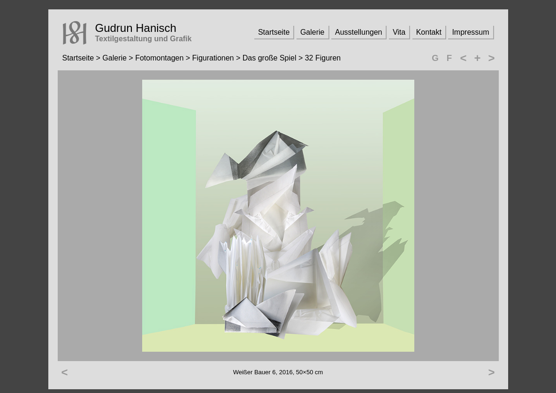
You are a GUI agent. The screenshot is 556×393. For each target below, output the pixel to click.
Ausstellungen (358, 32)
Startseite (274, 32)
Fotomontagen (159, 58)
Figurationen (213, 58)
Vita (399, 32)
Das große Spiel (270, 58)
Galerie (312, 32)
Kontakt (429, 32)
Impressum (470, 32)
